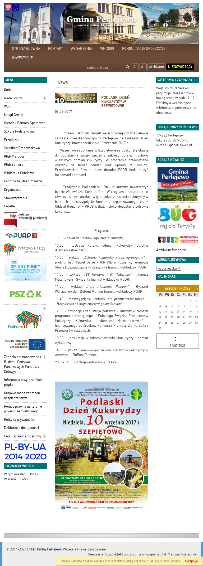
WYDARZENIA (81, 49)
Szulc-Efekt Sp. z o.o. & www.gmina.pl (134, 554)
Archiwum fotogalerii (171, 250)
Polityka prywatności (19, 420)
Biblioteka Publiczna (19, 173)
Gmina (8, 90)
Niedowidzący (180, 67)
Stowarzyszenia (15, 198)
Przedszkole (13, 140)
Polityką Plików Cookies (164, 561)
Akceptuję (191, 561)
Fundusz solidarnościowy (22, 436)
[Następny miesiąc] (197, 289)
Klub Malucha (14, 156)
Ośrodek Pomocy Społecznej (25, 123)
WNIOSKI (107, 49)
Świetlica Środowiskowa (22, 148)
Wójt (7, 106)
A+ (143, 67)
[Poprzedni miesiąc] (158, 289)
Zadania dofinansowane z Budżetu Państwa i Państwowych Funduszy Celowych (22, 364)
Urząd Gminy (13, 115)
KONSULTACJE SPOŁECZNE (143, 49)
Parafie (9, 206)
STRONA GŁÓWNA (26, 49)
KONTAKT (55, 49)
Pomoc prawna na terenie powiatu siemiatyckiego (23, 408)
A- (135, 67)
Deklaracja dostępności (21, 428)
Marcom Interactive (182, 554)
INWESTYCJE (22, 58)
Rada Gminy (13, 98)
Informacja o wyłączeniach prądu (23, 382)
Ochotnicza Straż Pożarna (23, 181)
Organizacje (12, 190)
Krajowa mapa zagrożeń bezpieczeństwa (22, 395)
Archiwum (156, 67)
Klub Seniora (13, 165)
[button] (44, 98)
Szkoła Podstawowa (19, 131)
